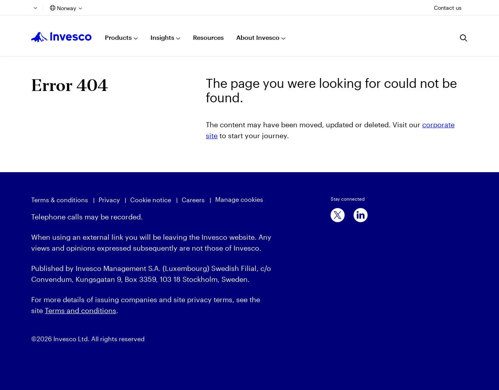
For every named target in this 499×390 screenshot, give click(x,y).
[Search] (464, 37)
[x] (338, 215)
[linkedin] (361, 215)
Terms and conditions (80, 310)
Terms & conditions (59, 199)
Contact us (448, 7)
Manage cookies (239, 199)
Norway (66, 8)
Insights (162, 37)
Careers (193, 199)
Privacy (109, 199)
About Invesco (258, 37)
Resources (208, 37)
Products (118, 37)
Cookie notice (150, 199)
